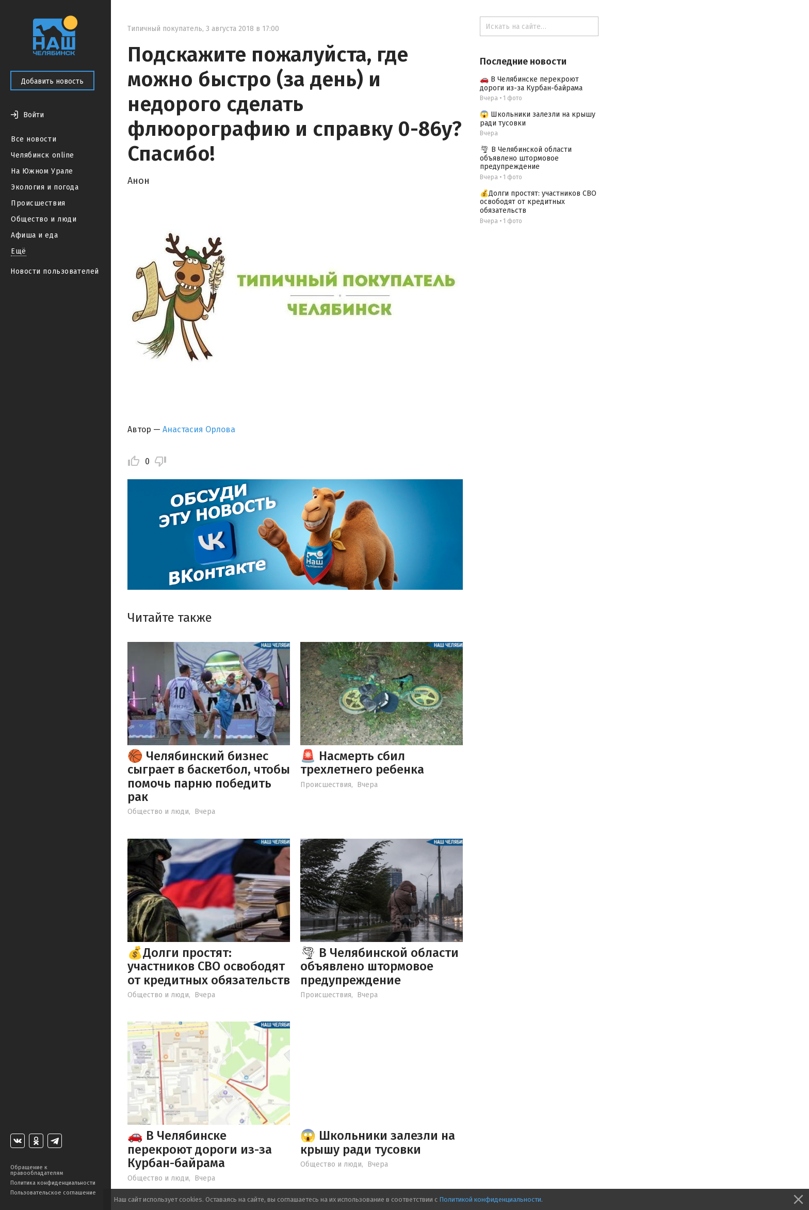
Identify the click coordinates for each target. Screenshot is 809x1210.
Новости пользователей (54, 271)
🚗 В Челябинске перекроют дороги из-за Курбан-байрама (199, 1149)
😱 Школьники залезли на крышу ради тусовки (377, 1142)
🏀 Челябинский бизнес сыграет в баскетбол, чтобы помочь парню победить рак (208, 776)
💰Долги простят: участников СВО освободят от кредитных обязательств (208, 966)
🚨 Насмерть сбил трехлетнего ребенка (362, 763)
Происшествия (38, 203)
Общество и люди (43, 219)
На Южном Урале (42, 171)
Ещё (18, 251)
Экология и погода (45, 187)
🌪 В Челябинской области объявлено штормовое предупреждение (379, 966)
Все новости (33, 139)
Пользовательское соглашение (53, 1193)
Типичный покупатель (164, 28)
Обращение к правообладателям (36, 1170)
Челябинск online (42, 155)
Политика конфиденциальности (52, 1183)
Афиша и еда (34, 235)
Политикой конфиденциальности (490, 1199)
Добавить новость (52, 81)
